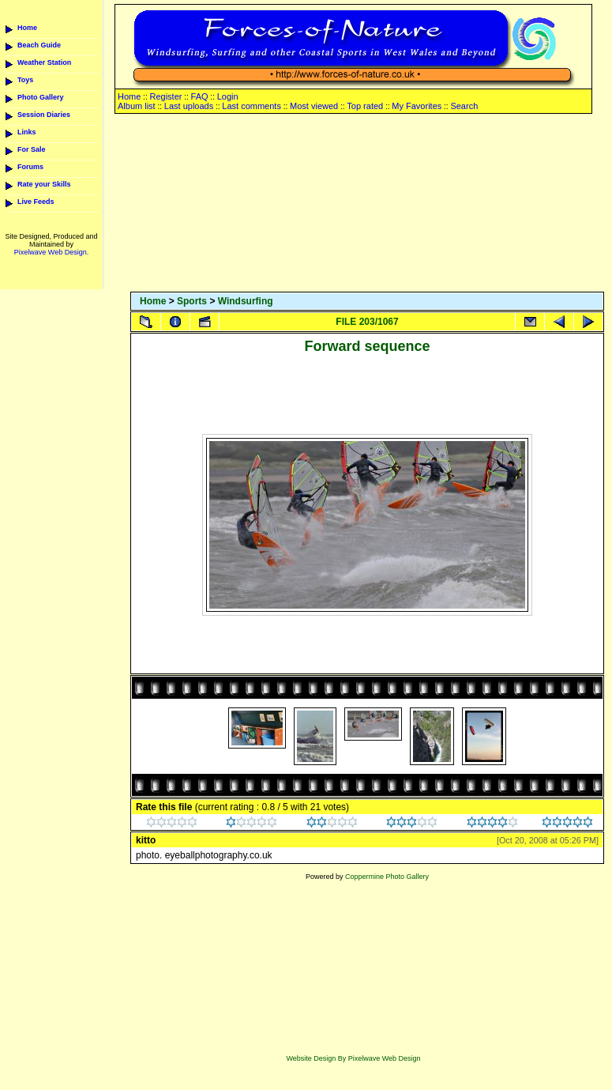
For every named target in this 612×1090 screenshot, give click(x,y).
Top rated (365, 106)
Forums (30, 167)
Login (227, 96)
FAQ (199, 96)
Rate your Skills (44, 184)
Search (464, 106)
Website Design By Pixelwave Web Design (353, 1058)
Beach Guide (39, 45)
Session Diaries (43, 115)
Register (165, 96)
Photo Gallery (40, 97)
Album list (137, 106)
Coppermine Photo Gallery (387, 877)
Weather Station (44, 62)
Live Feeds (35, 202)
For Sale (31, 149)
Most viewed (314, 106)
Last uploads (188, 106)
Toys (25, 80)
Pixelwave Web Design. (51, 252)
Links (26, 132)
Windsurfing (245, 301)
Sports (192, 301)
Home (27, 28)
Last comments (251, 106)
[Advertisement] (367, 204)
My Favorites (416, 106)
